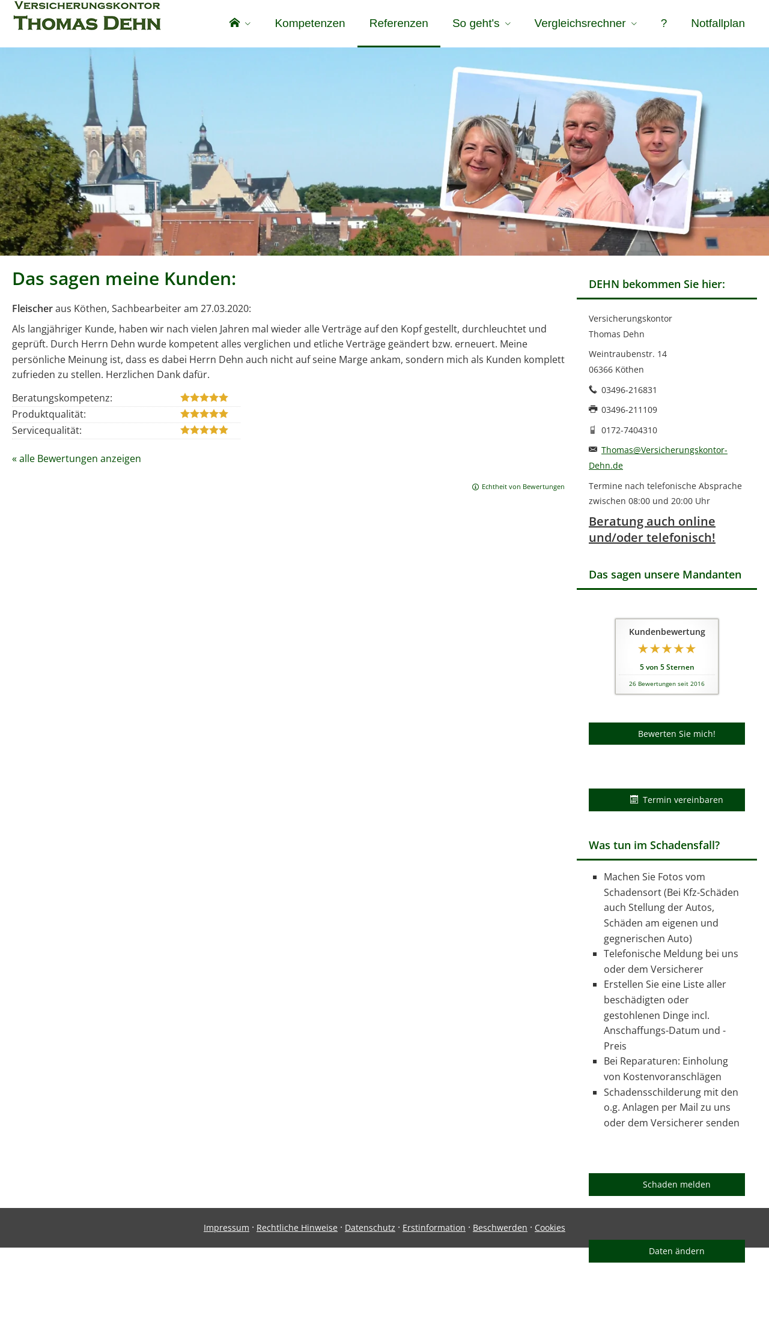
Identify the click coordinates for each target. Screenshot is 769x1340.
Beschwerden (500, 1320)
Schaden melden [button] (677, 1186)
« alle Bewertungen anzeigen (76, 460)
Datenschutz (370, 1320)
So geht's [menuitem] (476, 23)
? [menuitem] (664, 23)
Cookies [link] (550, 1320)
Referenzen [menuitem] (398, 23)
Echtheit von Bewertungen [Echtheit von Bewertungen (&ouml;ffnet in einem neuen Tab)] (523, 488)
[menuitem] (240, 24)
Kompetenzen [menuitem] (310, 23)
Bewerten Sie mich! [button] (677, 736)
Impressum (226, 1320)
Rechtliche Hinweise (297, 1320)
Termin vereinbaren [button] (676, 802)
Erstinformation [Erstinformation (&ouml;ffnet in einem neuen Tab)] (434, 1320)
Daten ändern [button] (677, 1253)
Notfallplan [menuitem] (718, 23)
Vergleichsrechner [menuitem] (580, 23)
